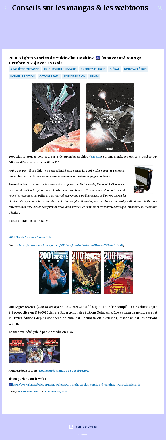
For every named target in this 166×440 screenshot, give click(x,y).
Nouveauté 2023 (135, 69)
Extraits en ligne (93, 69)
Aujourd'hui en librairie (60, 69)
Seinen (94, 76)
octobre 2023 (49, 76)
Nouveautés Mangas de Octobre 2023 (64, 370)
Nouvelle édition (22, 76)
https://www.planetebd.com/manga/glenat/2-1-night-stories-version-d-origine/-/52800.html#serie (76, 384)
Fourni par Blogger (83, 426)
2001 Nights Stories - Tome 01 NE (31, 237)
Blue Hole (96, 156)
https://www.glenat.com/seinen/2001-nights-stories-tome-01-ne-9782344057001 (70, 245)
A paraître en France (24, 69)
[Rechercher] (154, 8)
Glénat (115, 69)
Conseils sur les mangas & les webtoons (80, 7)
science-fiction (74, 76)
